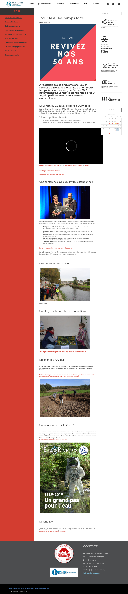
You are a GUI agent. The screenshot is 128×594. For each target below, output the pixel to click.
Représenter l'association (14, 30)
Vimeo (87, 165)
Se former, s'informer (12, 26)
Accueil (31, 4)
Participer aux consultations (15, 34)
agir (85, 3)
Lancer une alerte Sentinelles (15, 42)
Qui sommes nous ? (44, 4)
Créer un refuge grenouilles (15, 47)
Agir (17, 11)
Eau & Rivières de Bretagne (73, 165)
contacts (96, 4)
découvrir (60, 3)
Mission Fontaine (11, 51)
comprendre (74, 3)
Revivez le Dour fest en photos (49, 165)
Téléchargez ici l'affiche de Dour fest (49, 170)
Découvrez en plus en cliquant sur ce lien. (53, 440)
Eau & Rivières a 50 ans (13, 18)
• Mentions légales (43, 588)
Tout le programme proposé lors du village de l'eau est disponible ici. (62, 352)
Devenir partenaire (12, 55)
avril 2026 (111, 114)
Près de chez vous (11, 38)
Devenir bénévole (11, 22)
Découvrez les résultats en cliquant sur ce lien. (52, 531)
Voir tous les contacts (91, 573)
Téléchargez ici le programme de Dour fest (51, 174)
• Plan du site (34, 588)
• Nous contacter (25, 588)
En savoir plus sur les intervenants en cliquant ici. (55, 248)
